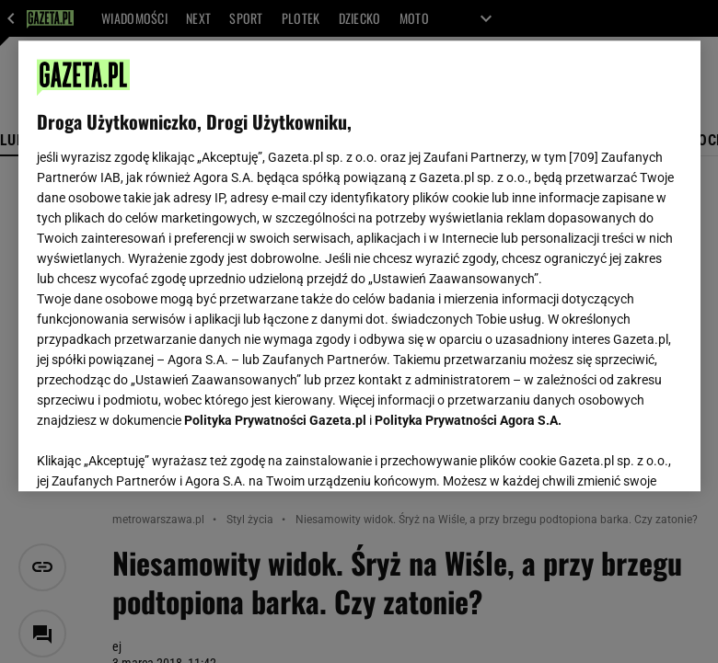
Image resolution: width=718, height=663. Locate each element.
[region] (359, 265)
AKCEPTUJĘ (619, 455)
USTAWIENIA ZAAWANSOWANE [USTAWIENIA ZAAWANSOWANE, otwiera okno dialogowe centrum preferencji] (157, 454)
